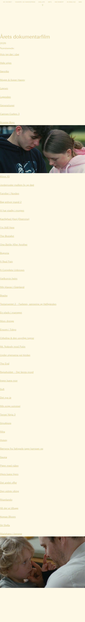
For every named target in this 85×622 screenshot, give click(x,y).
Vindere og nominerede (25, 2)
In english (71, 2)
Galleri (42, 2)
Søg (80, 2)
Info (50, 2)
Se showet (7, 2)
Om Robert (59, 2)
